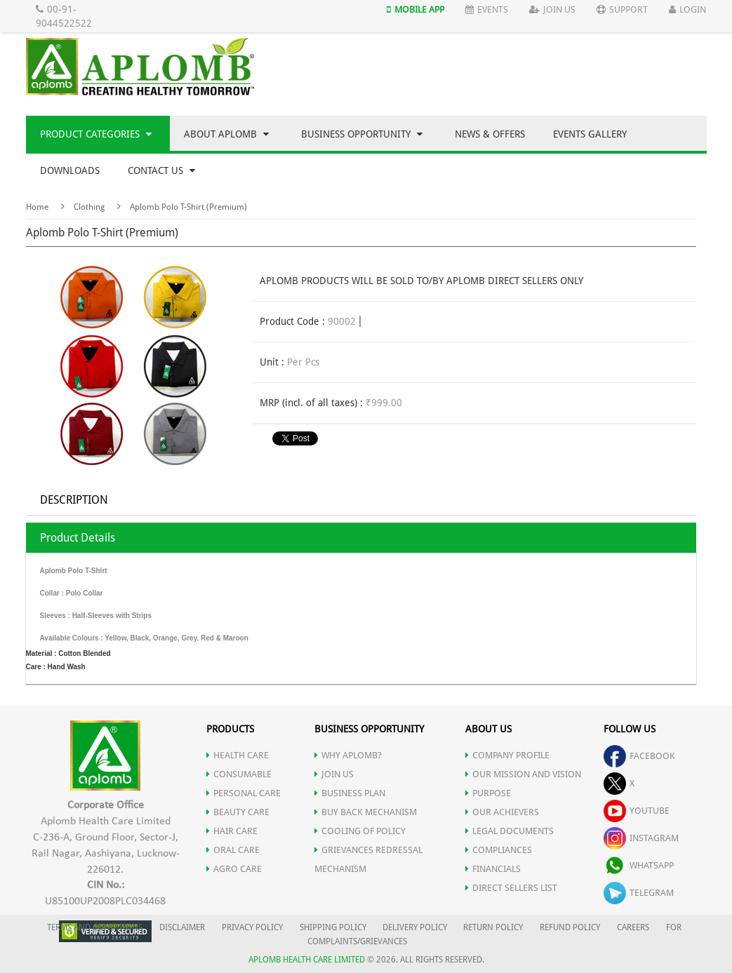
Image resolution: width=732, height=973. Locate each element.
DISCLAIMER (182, 927)
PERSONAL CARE (243, 793)
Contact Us (161, 170)
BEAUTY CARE (237, 812)
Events (486, 9)
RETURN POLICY (493, 927)
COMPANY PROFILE (507, 755)
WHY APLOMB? (348, 755)
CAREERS (633, 927)
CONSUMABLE (239, 774)
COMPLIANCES (498, 850)
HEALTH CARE (237, 755)
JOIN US (334, 774)
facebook (639, 756)
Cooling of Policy (360, 831)
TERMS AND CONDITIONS (94, 927)
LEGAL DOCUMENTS (509, 831)
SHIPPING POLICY (334, 927)
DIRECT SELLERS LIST (511, 888)
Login (687, 9)
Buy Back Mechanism (365, 812)
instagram (641, 838)
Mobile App (415, 9)
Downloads (70, 170)
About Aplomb (226, 134)
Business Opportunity (361, 134)
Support (622, 9)
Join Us (552, 9)
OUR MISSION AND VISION (523, 774)
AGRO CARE (234, 869)
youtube (637, 810)
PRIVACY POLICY (252, 927)
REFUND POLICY (570, 927)
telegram (639, 892)
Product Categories (96, 134)
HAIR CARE (232, 831)
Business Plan (349, 793)
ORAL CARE (233, 850)
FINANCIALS (493, 869)
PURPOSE (488, 793)
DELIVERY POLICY (414, 927)
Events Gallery (590, 134)
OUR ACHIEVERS (502, 812)
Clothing (89, 207)
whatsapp (639, 865)
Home (37, 207)
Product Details (77, 537)
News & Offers (490, 134)
